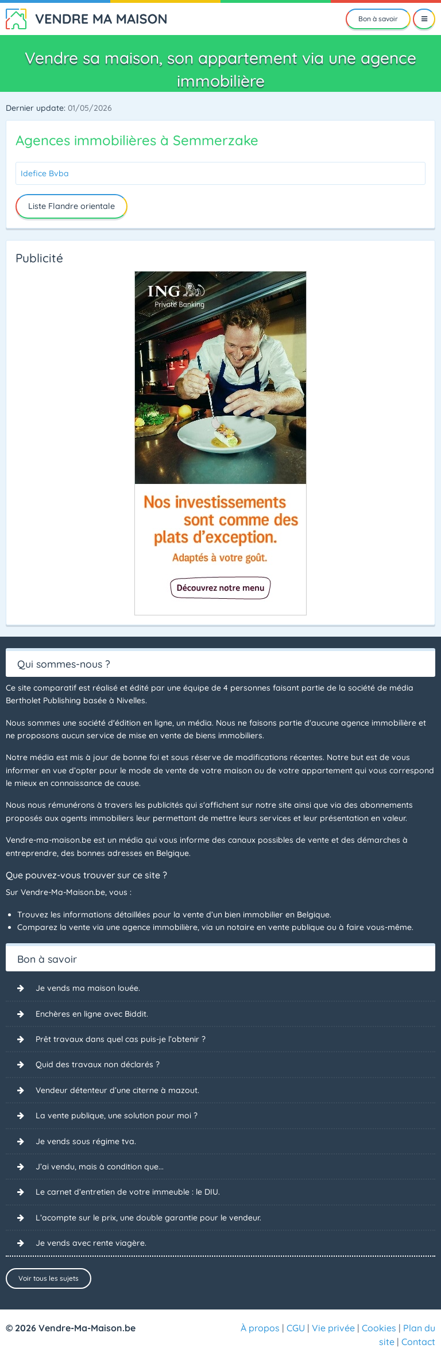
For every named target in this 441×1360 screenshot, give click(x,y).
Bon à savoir (378, 18)
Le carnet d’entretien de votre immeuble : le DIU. (128, 1192)
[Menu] (424, 19)
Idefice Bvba (45, 173)
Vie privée (333, 1328)
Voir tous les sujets (48, 1278)
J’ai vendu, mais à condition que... (100, 1166)
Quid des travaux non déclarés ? (98, 1064)
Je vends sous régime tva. (86, 1141)
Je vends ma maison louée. (88, 988)
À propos (260, 1328)
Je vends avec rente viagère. (91, 1243)
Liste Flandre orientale (71, 206)
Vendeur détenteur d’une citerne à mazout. (117, 1090)
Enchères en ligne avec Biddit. (92, 1014)
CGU (296, 1328)
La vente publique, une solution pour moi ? (117, 1115)
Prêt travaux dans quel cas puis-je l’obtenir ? (121, 1039)
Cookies (379, 1328)
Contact (418, 1341)
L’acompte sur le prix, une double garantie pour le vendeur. (148, 1217)
